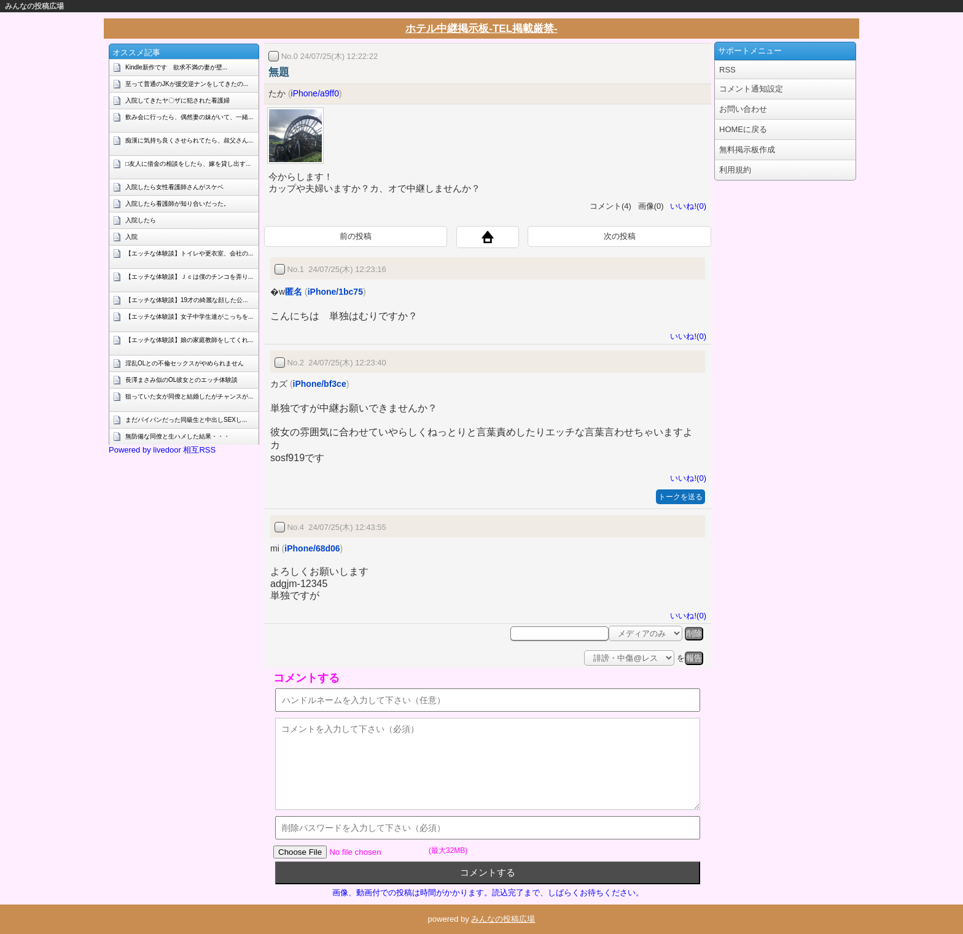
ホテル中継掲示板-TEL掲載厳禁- (481, 28)
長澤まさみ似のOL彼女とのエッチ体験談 (181, 379)
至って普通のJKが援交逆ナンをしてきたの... (186, 83)
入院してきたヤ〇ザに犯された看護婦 (177, 100)
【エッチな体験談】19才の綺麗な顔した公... (186, 300)
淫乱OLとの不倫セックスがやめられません (184, 363)
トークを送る (680, 496)
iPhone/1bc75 (335, 292)
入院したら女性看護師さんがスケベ (174, 187)
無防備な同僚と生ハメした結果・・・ (177, 436)
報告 (694, 658)
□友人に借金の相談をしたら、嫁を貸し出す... (188, 163)
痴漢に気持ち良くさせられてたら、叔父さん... (189, 140)
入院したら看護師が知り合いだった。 (177, 203)
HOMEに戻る (743, 129)
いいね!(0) (686, 206)
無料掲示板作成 (747, 149)
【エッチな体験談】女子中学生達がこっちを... (189, 316)
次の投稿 (620, 236)
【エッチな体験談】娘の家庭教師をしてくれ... (189, 340)
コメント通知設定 (751, 88)
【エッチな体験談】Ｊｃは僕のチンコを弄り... (189, 276)
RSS (727, 69)
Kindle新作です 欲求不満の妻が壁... (176, 67)
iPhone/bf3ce (319, 384)
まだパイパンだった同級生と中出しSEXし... (186, 419)
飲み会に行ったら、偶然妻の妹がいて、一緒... (189, 117)
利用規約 (735, 169)
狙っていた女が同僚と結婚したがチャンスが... (189, 396)
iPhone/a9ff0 (315, 93)
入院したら (140, 220)
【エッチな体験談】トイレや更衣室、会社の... (189, 253)
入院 (131, 236)
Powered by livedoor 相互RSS (162, 449)
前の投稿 (356, 236)
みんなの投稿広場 (34, 6)
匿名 (293, 292)
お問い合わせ (743, 109)
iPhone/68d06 (312, 548)
